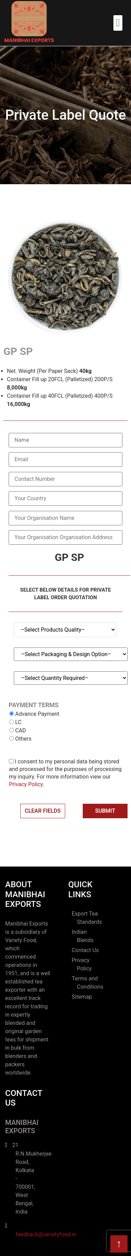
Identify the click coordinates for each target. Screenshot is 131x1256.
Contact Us (85, 950)
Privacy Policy (26, 784)
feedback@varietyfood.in (46, 1234)
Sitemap (82, 996)
